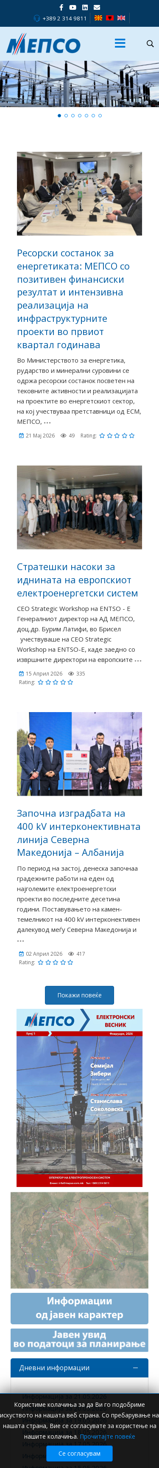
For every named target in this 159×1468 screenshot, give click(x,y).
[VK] (97, 7)
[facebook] (61, 7)
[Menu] (120, 44)
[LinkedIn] (85, 7)
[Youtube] (72, 7)
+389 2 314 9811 (64, 18)
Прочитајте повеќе (107, 1436)
